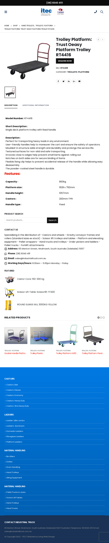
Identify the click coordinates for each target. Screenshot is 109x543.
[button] (98, 317)
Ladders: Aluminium (15, 426)
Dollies (9, 461)
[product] (9, 279)
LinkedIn (69, 81)
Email (79, 81)
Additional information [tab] (35, 105)
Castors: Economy (14, 395)
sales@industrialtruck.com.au (30, 258)
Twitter (63, 81)
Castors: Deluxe (13, 390)
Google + (74, 81)
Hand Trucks (12, 508)
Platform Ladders (14, 442)
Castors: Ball (12, 384)
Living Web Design (46, 536)
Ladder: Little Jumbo (15, 420)
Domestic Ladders (14, 431)
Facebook (58, 81)
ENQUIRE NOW (65, 61)
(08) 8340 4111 (54, 2)
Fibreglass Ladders (15, 436)
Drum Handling (13, 467)
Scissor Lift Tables (14, 497)
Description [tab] (10, 105)
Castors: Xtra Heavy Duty (17, 406)
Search (52, 220)
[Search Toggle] (102, 12)
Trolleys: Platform (78, 72)
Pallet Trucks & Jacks (16, 492)
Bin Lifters (10, 456)
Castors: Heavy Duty (15, 400)
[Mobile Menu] (6, 11)
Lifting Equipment (14, 477)
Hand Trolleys (12, 472)
